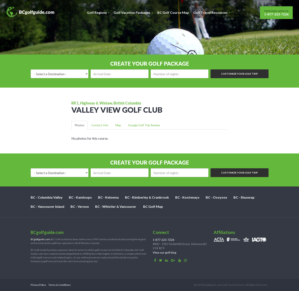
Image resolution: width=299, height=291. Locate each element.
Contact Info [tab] (99, 125)
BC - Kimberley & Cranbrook (147, 197)
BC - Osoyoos (216, 197)
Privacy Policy (38, 284)
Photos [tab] (79, 125)
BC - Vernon (80, 206)
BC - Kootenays (187, 197)
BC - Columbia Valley (47, 197)
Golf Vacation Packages (133, 12)
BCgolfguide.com (40, 239)
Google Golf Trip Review (144, 125)
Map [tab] (118, 125)
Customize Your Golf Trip (239, 73)
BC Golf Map (153, 206)
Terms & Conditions (59, 284)
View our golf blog (164, 252)
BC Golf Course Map (173, 12)
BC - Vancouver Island (47, 206)
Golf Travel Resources (211, 12)
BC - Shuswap (244, 197)
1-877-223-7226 (276, 12)
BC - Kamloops (80, 197)
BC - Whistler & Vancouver (115, 206)
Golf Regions (98, 12)
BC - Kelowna (108, 197)
